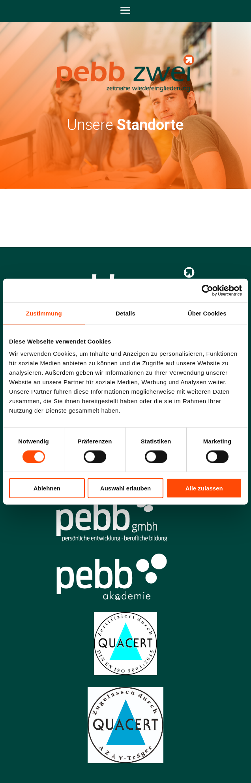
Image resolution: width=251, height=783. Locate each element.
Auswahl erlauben (125, 488)
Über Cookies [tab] (207, 313)
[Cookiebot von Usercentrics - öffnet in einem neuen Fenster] (207, 290)
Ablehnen (47, 488)
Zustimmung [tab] (44, 313)
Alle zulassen (204, 488)
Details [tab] (125, 313)
